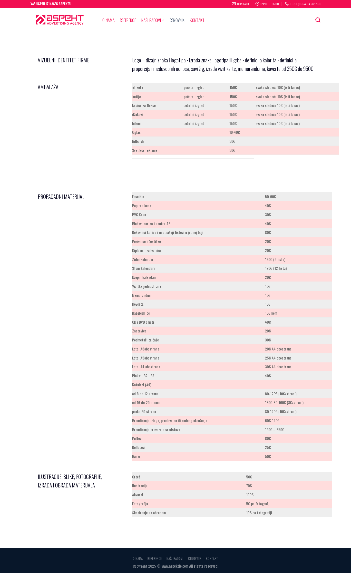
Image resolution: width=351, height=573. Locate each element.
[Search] (318, 20)
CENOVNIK (177, 20)
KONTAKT (197, 20)
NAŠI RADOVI (152, 20)
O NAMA (108, 20)
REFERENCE (128, 20)
